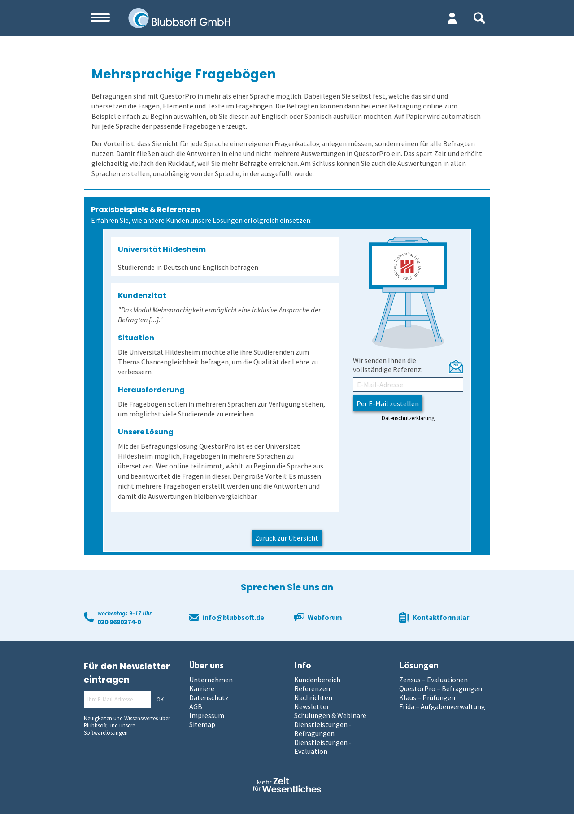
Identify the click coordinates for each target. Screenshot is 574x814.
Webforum (325, 617)
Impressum (206, 715)
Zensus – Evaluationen (433, 679)
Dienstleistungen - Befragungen (323, 729)
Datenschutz (209, 697)
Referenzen (312, 688)
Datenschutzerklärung (408, 417)
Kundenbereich (317, 679)
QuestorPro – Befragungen (440, 688)
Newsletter (311, 706)
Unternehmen (211, 679)
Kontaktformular (441, 617)
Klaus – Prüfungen (427, 697)
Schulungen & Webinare (330, 715)
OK (160, 699)
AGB (195, 706)
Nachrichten (313, 697)
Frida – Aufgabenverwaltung (442, 706)
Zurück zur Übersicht (286, 537)
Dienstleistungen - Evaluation (323, 747)
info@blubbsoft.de (233, 617)
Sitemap (202, 724)
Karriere (201, 688)
